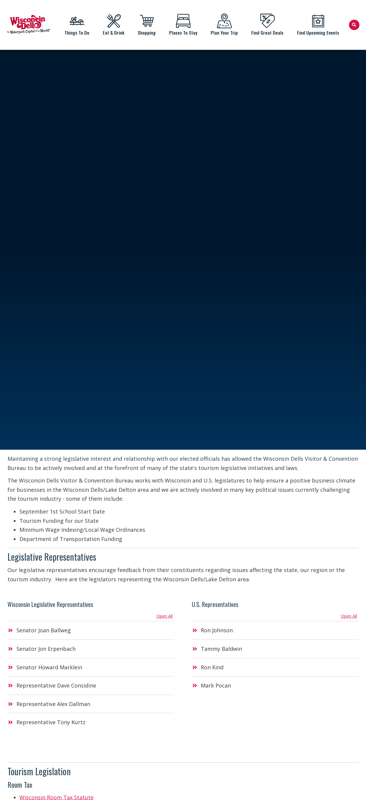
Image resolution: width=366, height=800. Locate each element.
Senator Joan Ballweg (43, 630)
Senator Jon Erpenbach (46, 648)
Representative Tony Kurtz (50, 722)
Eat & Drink (113, 24)
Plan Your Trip (224, 24)
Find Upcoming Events (318, 24)
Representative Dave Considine (56, 685)
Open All (165, 616)
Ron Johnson (217, 630)
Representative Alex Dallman (53, 703)
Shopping (147, 24)
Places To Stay (183, 24)
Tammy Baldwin (221, 648)
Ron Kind (212, 667)
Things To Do (77, 24)
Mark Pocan (216, 685)
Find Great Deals (267, 24)
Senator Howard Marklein (49, 667)
